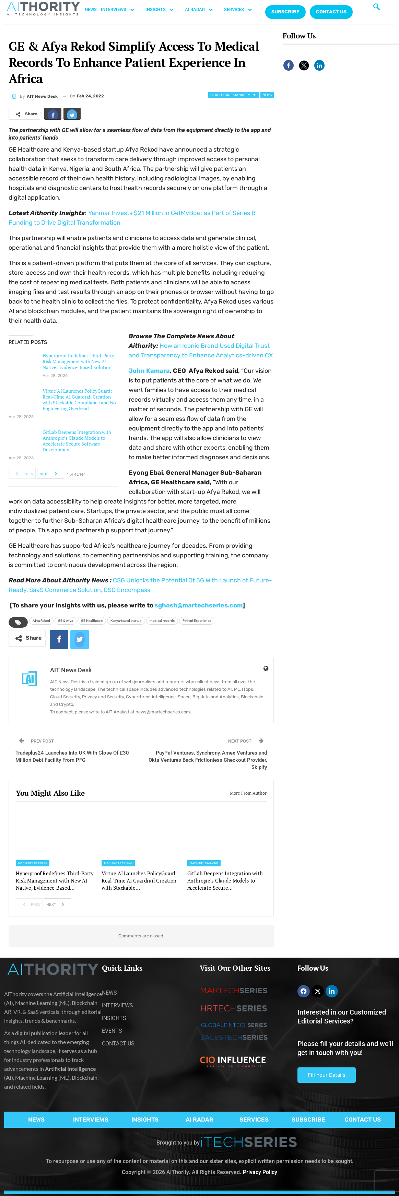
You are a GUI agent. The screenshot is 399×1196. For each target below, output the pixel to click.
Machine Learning (32, 863)
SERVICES (241, 9)
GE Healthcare (92, 621)
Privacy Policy (260, 1172)
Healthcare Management (233, 95)
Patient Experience (197, 621)
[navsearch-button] (377, 8)
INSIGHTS (163, 9)
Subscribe (285, 12)
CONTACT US (331, 12)
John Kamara (149, 371)
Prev (22, 473)
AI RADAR (202, 9)
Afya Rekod (41, 621)
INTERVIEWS (121, 9)
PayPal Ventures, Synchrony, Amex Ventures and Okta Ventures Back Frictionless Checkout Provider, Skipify (208, 760)
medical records (162, 621)
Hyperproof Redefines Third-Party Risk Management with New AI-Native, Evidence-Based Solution (78, 361)
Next (50, 473)
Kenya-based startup (126, 621)
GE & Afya (65, 621)
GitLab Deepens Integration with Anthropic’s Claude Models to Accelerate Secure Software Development (77, 441)
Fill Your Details (326, 1075)
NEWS (91, 9)
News (267, 95)
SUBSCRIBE (308, 1119)
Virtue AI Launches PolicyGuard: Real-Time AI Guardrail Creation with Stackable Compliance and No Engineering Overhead (79, 400)
